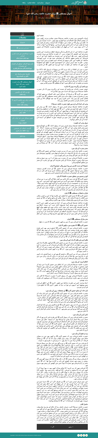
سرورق (47, 2)
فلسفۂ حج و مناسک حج (22, 74)
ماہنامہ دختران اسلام (50, 17)
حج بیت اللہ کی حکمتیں (22, 92)
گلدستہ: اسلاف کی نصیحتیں (22, 128)
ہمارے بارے (40, 2)
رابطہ (24, 2)
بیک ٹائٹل (22, 136)
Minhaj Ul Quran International (27, 435)
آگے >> (52, 427)
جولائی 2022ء (41, 17)
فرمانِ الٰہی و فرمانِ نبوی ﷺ (22, 48)
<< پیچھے (71, 427)
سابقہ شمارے (31, 2)
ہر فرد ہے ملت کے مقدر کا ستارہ (22, 110)
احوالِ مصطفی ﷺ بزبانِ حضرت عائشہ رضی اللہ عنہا (22, 83)
